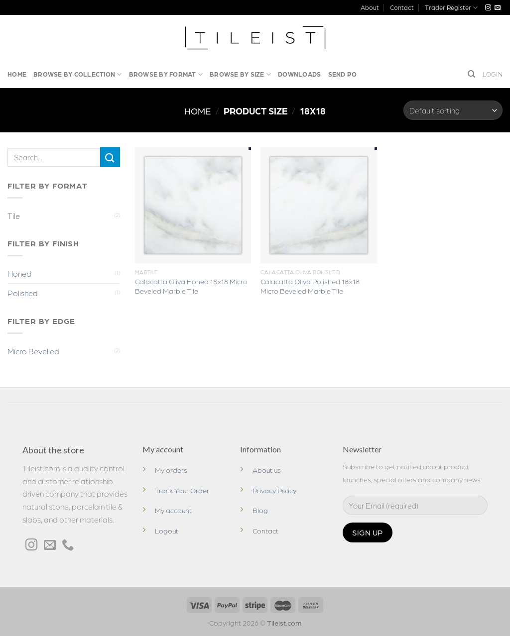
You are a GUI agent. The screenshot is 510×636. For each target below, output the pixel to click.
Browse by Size (240, 74)
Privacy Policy (274, 490)
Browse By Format (166, 74)
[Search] (471, 74)
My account (173, 510)
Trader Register (451, 7)
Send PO (342, 74)
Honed (19, 273)
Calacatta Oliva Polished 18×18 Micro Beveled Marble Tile (310, 286)
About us (267, 469)
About (370, 7)
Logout (166, 530)
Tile (13, 215)
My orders (171, 469)
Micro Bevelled (33, 351)
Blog (260, 510)
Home (16, 74)
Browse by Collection (77, 74)
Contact (402, 7)
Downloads (299, 74)
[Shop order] (453, 110)
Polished (22, 293)
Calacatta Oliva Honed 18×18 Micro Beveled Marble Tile (191, 286)
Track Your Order (182, 490)
